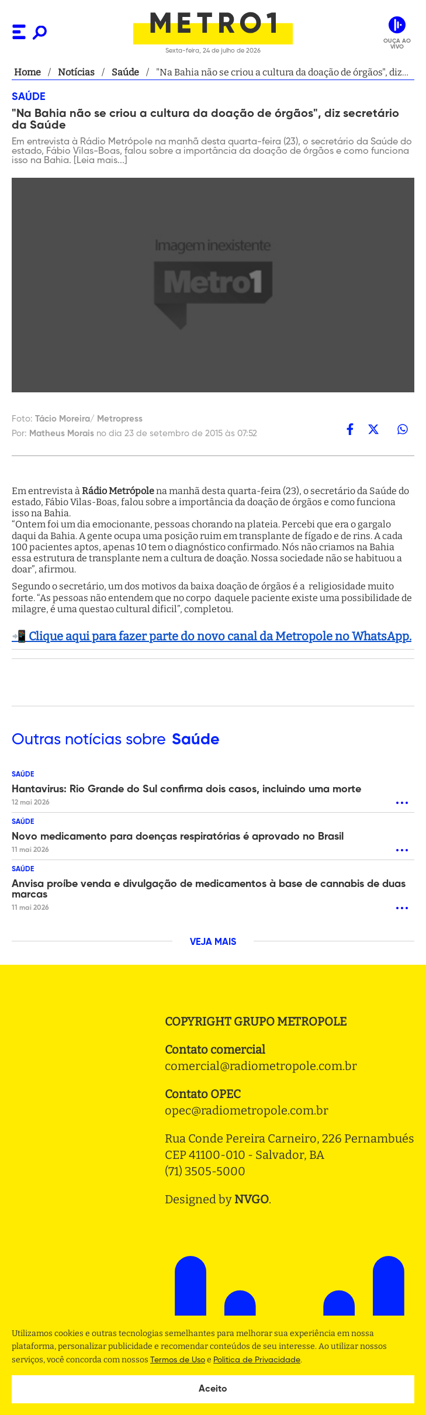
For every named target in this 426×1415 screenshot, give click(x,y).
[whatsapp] (402, 429)
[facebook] (350, 429)
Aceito (213, 1389)
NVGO (251, 1199)
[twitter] (373, 429)
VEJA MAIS (213, 942)
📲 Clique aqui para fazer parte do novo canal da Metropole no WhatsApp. (211, 636)
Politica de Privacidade (256, 1360)
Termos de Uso (177, 1360)
